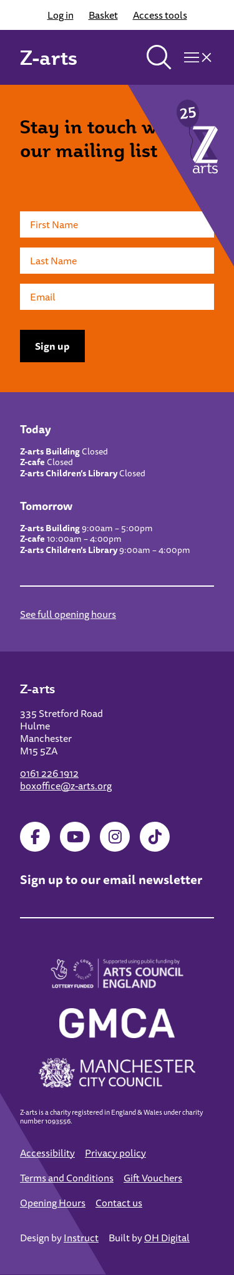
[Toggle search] (159, 57)
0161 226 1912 (49, 773)
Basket (103, 15)
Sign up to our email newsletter (111, 879)
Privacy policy (115, 1153)
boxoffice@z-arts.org (66, 785)
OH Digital (167, 1237)
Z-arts (48, 57)
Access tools (160, 15)
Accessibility (47, 1153)
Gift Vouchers (153, 1178)
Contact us (118, 1203)
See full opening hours (68, 614)
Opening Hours (52, 1203)
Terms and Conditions (67, 1178)
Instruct (81, 1237)
